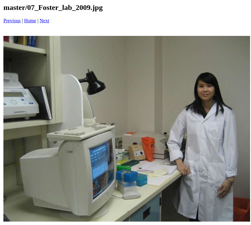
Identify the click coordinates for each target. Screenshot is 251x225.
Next (44, 20)
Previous (12, 20)
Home (30, 20)
